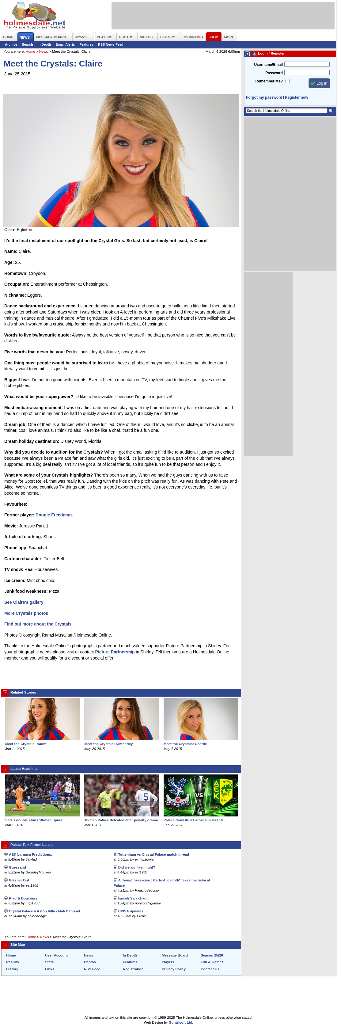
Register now (296, 97)
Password (274, 73)
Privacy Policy (174, 969)
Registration (133, 969)
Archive (11, 44)
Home (30, 51)
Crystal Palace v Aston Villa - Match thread (44, 911)
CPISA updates (130, 911)
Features (86, 44)
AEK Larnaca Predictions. (30, 854)
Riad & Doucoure (23, 898)
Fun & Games (212, 962)
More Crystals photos (26, 613)
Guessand (17, 867)
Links (49, 969)
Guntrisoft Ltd (180, 1022)
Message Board (175, 955)
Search (27, 44)
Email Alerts (65, 44)
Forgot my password (264, 97)
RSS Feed (92, 969)
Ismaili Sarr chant (133, 898)
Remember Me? (269, 81)
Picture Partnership (115, 651)
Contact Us (210, 969)
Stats (49, 962)
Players (168, 962)
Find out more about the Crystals (37, 624)
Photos (90, 962)
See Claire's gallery (24, 602)
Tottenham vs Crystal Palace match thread (153, 854)
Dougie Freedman (54, 514)
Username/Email (268, 65)
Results (12, 962)
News (43, 51)
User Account (56, 955)
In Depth (44, 44)
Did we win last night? (136, 867)
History (12, 969)
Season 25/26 (212, 955)
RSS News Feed (110, 44)
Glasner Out (19, 880)
